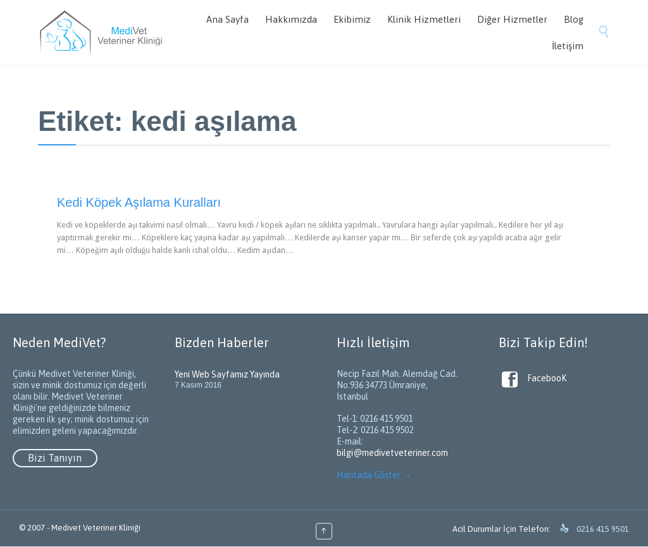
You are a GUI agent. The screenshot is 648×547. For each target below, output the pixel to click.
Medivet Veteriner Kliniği (95, 527)
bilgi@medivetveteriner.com (392, 453)
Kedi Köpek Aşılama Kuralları (139, 202)
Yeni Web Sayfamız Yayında (227, 374)
